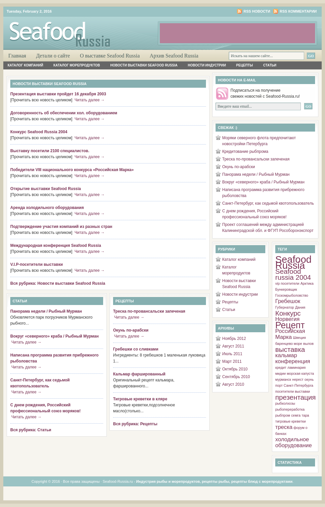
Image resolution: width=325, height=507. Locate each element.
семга (295, 415)
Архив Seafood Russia (174, 55)
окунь (308, 379)
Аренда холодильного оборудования (47, 207)
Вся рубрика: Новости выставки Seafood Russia (57, 283)
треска (283, 427)
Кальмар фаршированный (139, 374)
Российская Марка (290, 334)
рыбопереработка (290, 409)
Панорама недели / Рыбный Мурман (46, 311)
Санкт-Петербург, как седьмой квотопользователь (268, 203)
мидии (280, 373)
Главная (17, 55)
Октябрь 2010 (235, 369)
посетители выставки (292, 391)
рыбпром (282, 415)
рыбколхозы (285, 403)
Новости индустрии (207, 65)
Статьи (270, 65)
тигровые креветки (290, 421)
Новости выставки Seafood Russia (144, 65)
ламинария (297, 367)
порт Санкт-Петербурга (294, 385)
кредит (280, 367)
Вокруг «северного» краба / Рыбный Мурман (54, 336)
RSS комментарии (298, 11)
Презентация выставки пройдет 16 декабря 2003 (58, 94)
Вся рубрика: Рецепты (135, 424)
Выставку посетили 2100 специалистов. (49, 151)
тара (305, 415)
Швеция (299, 338)
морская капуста (300, 373)
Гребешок (287, 301)
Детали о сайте (53, 55)
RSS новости (256, 11)
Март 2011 (232, 361)
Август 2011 (233, 346)
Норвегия (287, 319)
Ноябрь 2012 (234, 338)
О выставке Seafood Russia (110, 55)
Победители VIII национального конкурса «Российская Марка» (72, 169)
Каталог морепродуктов (76, 65)
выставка (290, 349)
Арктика (306, 283)
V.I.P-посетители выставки (36, 264)
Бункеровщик (286, 289)
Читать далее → (90, 100)
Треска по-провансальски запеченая (149, 311)
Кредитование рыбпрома (245, 151)
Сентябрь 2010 (236, 376)
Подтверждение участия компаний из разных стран (61, 226)
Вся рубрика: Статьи (30, 430)
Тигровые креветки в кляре (140, 399)
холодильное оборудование (293, 442)
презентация (295, 397)
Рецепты (244, 65)
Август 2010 (233, 384)
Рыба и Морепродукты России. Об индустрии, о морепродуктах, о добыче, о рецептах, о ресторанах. (83, 29)
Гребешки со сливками (135, 349)
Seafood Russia (293, 262)
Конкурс (288, 313)
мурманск (283, 379)
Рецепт (290, 325)
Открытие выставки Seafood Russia (45, 188)
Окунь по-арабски (131, 330)
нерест (297, 379)
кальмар (286, 355)
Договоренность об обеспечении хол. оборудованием (63, 113)
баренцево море (288, 344)
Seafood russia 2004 (293, 274)
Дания (300, 307)
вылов (308, 344)
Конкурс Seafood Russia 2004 (38, 132)
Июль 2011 (232, 354)
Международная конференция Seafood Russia (55, 245)
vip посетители (287, 283)
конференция (292, 361)
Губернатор (284, 307)
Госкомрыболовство (291, 295)
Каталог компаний (25, 65)
